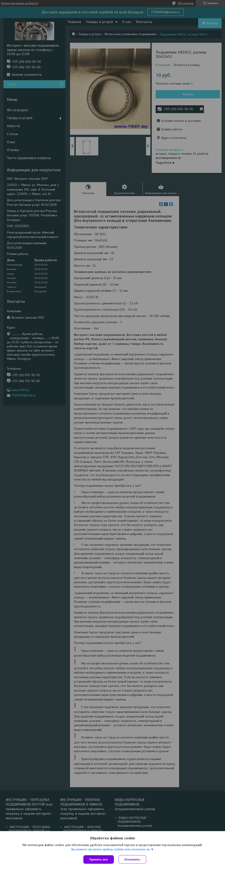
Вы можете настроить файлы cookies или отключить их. (111, 849)
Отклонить (132, 859)
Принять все (98, 859)
